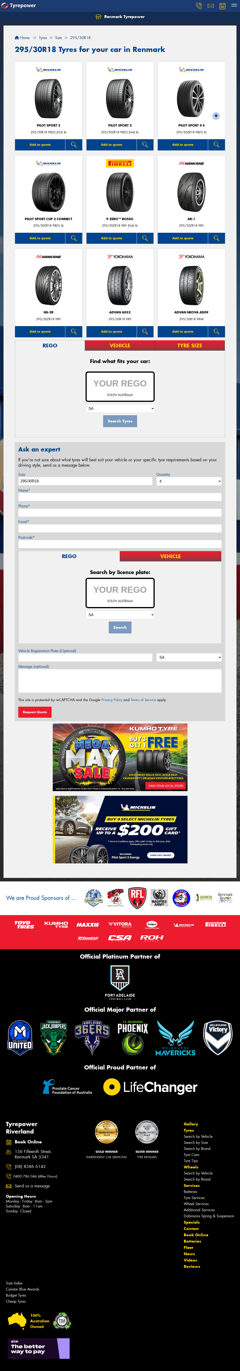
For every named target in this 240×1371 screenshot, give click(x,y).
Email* (23, 521)
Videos (190, 1260)
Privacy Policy (111, 700)
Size (21, 474)
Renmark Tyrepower (120, 17)
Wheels (191, 1167)
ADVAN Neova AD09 (191, 312)
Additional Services (199, 1209)
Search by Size (196, 1142)
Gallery (191, 1124)
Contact (191, 1228)
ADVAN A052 (120, 312)
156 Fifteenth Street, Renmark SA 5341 (33, 1154)
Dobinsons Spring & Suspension (209, 1216)
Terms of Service (143, 700)
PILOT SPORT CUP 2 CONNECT (48, 219)
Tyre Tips (191, 1160)
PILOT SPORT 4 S (191, 125)
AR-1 (191, 219)
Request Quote (35, 712)
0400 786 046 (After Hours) (35, 1176)
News (189, 1253)
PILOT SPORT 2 (48, 125)
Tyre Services (194, 1197)
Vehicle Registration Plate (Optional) (47, 650)
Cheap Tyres (16, 1301)
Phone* (24, 506)
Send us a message (32, 1186)
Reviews (192, 1266)
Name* (24, 490)
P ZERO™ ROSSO (119, 219)
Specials (192, 1222)
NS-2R (48, 312)
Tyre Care (191, 1154)
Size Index (14, 1283)
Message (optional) (33, 666)
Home (22, 37)
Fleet (188, 1247)
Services (192, 1185)
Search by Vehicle (198, 1136)
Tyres (189, 1130)
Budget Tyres (16, 1295)
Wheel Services (196, 1203)
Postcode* (26, 537)
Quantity (163, 474)
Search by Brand (197, 1148)
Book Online (196, 1234)
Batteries (190, 1191)
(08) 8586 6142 (30, 1166)
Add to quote (40, 144)
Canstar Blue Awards (22, 1289)
